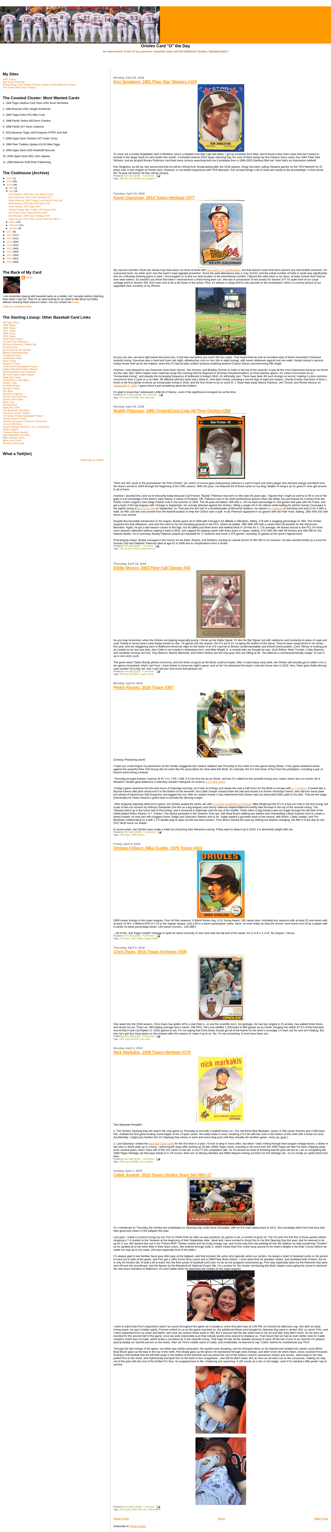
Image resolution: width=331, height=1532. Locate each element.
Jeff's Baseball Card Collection (19, 371)
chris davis (145, 1039)
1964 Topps (9, 325)
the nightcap (274, 508)
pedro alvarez (138, 835)
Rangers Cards (11, 388)
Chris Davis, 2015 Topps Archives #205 (150, 951)
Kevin (29, 277)
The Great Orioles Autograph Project (23, 415)
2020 (10, 181)
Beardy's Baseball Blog (15, 352)
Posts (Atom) (138, 1526)
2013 (10, 245)
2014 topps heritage (129, 397)
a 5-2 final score (215, 781)
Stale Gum (8, 402)
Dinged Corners (11, 363)
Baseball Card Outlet (161, 1143)
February (14, 225)
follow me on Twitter (92, 460)
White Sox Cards (12, 440)
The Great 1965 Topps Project (19, 87)
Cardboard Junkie (12, 358)
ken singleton (148, 178)
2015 (10, 238)
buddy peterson (147, 549)
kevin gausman (147, 397)
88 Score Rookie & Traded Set (19, 344)
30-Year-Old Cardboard (15, 341)
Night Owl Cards (12, 377)
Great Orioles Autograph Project (20, 366)
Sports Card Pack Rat (15, 396)
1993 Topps (9, 79)
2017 (10, 231)
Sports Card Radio (13, 399)
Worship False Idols (13, 443)
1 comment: (148, 546)
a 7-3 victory (299, 788)
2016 (10, 235)
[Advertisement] (165, 60)
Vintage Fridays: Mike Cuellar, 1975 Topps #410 (157, 848)
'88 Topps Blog (11, 322)
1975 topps (124, 938)
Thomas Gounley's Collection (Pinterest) (25, 421)
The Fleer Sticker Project (16, 413)
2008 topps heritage (129, 1162)
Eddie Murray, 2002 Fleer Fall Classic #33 (151, 567)
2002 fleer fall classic (129, 674)
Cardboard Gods (12, 355)
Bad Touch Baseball (13, 81)
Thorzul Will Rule (12, 424)
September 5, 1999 (125, 385)
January (13, 228)
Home (221, 1518)
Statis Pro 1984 (11, 407)
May (11, 188)
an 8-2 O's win (146, 508)
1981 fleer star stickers (130, 178)
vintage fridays (151, 938)
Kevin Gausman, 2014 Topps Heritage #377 (153, 197)
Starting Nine (10, 404)
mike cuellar (137, 938)
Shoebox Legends (13, 393)
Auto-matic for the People (17, 349)
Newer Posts (121, 1518)
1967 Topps (9, 330)
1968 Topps (9, 333)
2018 (10, 184)
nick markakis (146, 1162)
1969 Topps (9, 336)
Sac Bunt (8, 391)
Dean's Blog (9, 360)
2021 (10, 178)
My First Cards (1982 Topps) (18, 374)
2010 (10, 255)
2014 (10, 241)
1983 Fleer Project (13, 338)
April (12, 191)
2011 (10, 251)
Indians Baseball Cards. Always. (20, 369)
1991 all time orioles (129, 549)
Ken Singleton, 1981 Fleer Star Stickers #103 (155, 81)
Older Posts (321, 1518)
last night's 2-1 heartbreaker (223, 270)
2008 (10, 261)
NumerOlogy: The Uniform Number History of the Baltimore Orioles (39, 84)
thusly (75, 302)
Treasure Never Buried (15, 432)
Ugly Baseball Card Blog (16, 435)
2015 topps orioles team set (132, 1509)
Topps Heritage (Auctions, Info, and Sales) (26, 426)
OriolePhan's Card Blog (15, 380)
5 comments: (148, 1036)
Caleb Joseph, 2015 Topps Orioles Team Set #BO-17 (162, 1174)
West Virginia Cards (13, 437)
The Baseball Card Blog (16, 410)
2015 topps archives (129, 1039)
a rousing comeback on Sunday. (232, 804)
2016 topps (124, 835)
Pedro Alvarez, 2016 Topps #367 (143, 687)
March (12, 222)
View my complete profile (17, 306)
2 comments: (149, 832)
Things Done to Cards (15, 418)
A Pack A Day (10, 347)
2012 (10, 248)
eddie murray (147, 674)
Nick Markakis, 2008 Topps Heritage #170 (151, 1052)
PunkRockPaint (11, 385)
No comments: (150, 395)
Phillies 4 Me (10, 382)
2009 (10, 258)
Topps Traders (10, 429)
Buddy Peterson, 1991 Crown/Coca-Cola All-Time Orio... (36, 200)
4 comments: (148, 176)
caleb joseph (153, 1509)
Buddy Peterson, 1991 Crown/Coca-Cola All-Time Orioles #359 (172, 410)
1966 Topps (9, 327)
